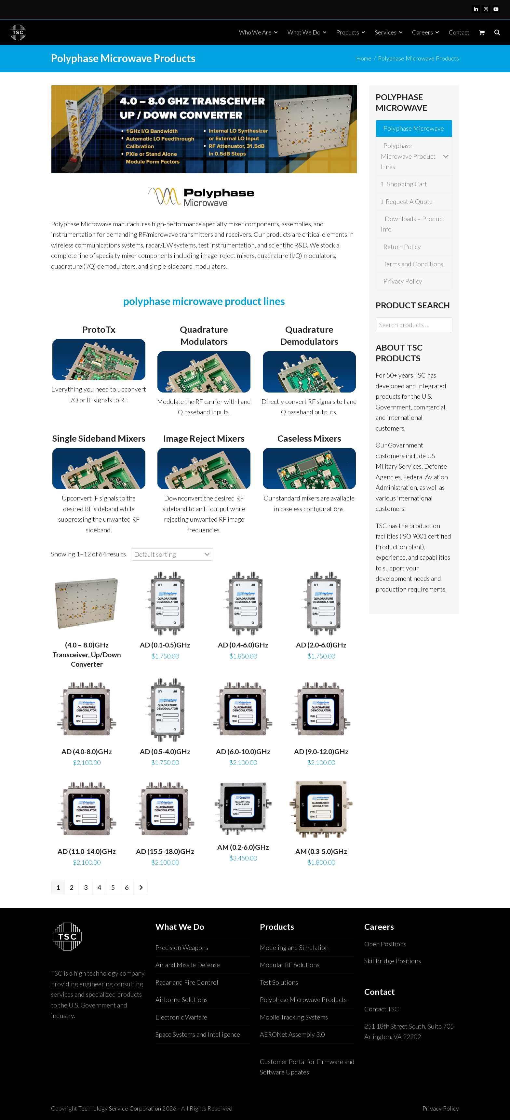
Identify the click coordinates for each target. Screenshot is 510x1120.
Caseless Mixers (309, 438)
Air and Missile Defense (187, 964)
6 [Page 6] (126, 887)
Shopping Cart (404, 184)
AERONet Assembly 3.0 (292, 1034)
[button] (482, 32)
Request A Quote (407, 201)
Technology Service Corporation (119, 1108)
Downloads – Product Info (413, 224)
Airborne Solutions (181, 999)
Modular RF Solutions (289, 964)
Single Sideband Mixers (98, 438)
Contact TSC (381, 1009)
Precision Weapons (181, 947)
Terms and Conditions (412, 264)
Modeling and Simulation (294, 947)
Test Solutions (279, 982)
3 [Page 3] (85, 887)
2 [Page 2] (72, 887)
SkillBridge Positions (392, 961)
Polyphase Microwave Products (303, 999)
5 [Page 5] (113, 887)
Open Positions (385, 944)
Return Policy (401, 246)
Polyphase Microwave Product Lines (414, 156)
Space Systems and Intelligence (197, 1034)
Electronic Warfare (181, 1017)
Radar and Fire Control (186, 982)
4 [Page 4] (99, 887)
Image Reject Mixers (204, 438)
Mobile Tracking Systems (294, 1017)
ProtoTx (98, 329)
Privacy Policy (401, 281)
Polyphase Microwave (412, 128)
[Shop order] (172, 554)
